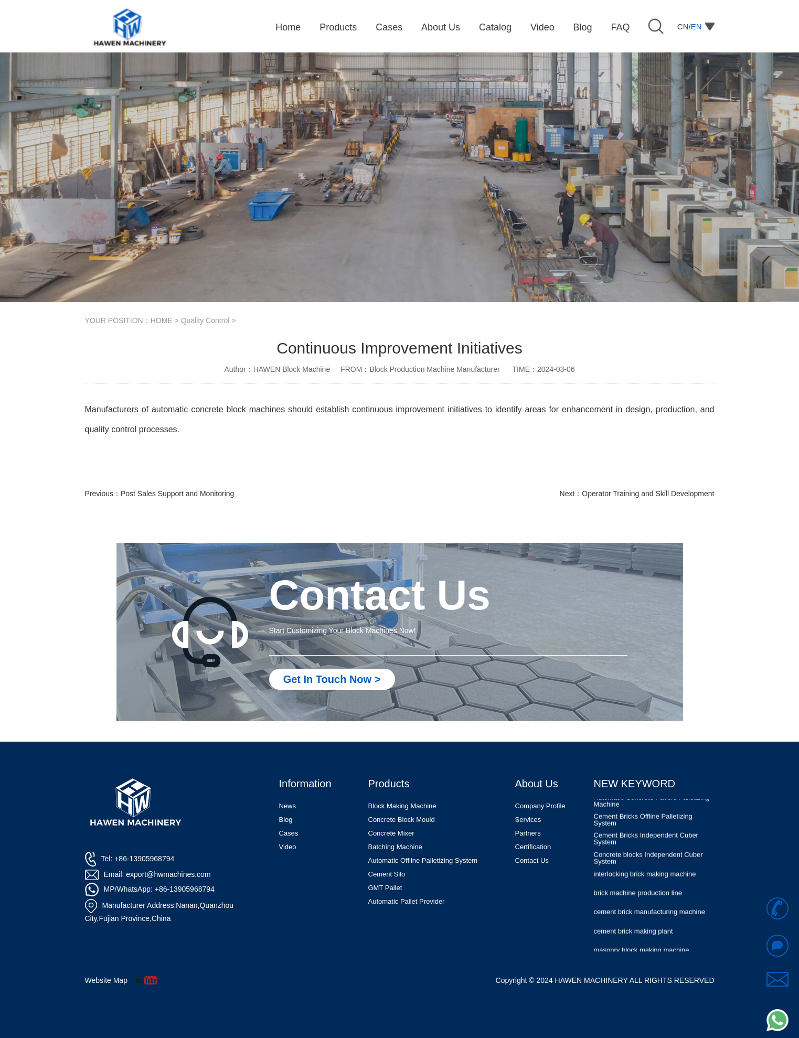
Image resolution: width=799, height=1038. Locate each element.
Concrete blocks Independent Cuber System (648, 863)
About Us (536, 783)
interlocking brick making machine (645, 879)
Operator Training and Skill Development (648, 493)
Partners (528, 833)
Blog (286, 819)
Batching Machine (395, 847)
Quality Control (205, 320)
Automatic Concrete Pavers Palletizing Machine (652, 806)
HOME (162, 320)
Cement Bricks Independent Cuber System (646, 844)
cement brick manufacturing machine (649, 917)
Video (287, 847)
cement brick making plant (633, 936)
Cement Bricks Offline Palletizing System (643, 825)
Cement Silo (387, 874)
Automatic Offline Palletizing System (423, 860)
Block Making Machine (402, 806)
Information (305, 783)
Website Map (106, 980)
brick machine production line (638, 898)
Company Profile (540, 806)
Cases (289, 833)
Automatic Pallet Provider (406, 901)
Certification (533, 847)
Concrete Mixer (391, 833)
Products (389, 783)
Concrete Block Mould (401, 819)
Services (528, 819)
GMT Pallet (385, 888)
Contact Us (532, 860)
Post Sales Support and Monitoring (177, 493)
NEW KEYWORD (635, 783)
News (287, 806)
